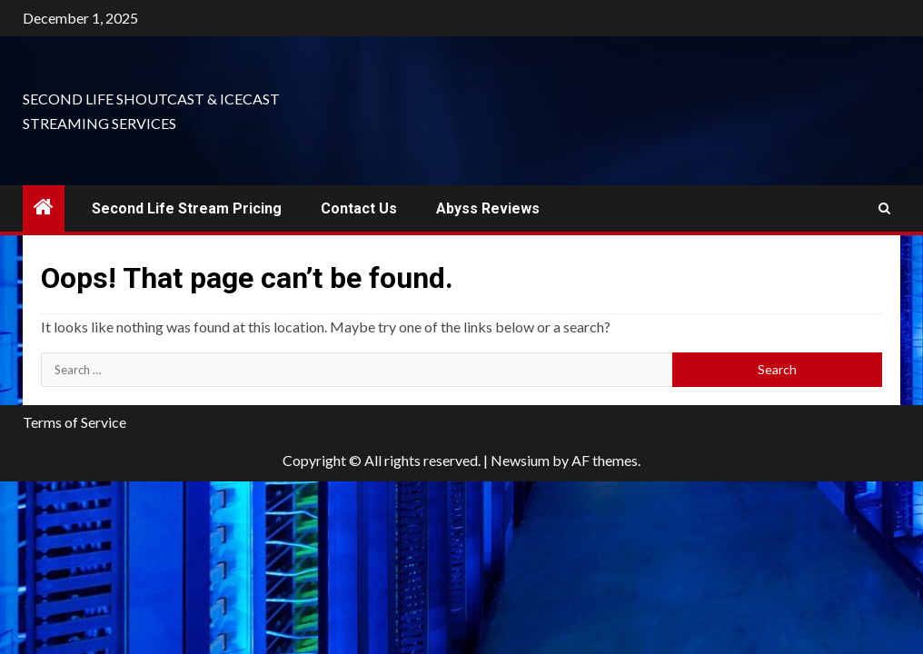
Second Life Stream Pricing (187, 208)
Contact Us (359, 208)
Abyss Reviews (488, 208)
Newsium (520, 460)
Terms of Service (74, 422)
